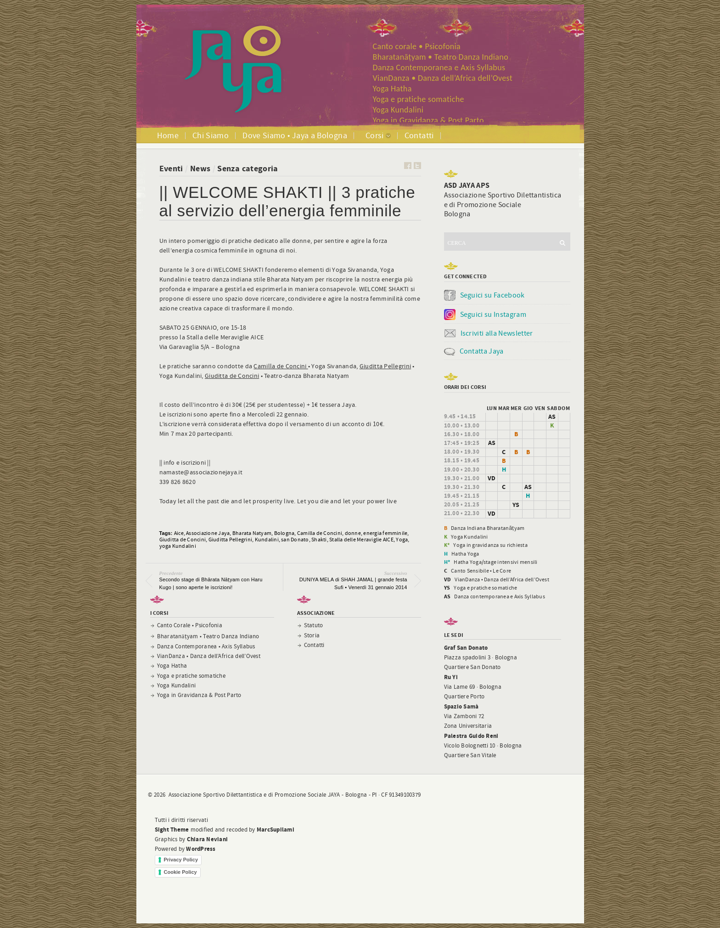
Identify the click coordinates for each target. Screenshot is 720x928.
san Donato (295, 539)
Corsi (375, 136)
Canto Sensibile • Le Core (481, 571)
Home (168, 136)
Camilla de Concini (280, 366)
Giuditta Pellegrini (385, 366)
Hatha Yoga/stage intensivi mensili (495, 562)
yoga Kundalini (177, 546)
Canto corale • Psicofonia (417, 46)
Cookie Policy (180, 872)
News (200, 169)
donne (353, 533)
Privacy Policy (181, 859)
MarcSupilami (275, 829)
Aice (179, 533)
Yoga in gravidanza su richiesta (490, 545)
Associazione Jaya (208, 533)
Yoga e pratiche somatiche (418, 99)
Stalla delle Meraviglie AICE (361, 539)
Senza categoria (247, 169)
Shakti (318, 539)
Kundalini (267, 539)
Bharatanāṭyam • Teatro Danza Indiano (441, 57)
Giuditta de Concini (232, 376)
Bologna (284, 533)
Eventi (171, 169)
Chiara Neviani (207, 839)
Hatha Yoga (465, 554)
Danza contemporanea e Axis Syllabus (499, 596)
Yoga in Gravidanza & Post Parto (428, 120)
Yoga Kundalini (398, 110)
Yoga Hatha (392, 89)
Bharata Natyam (251, 533)
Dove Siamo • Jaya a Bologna (294, 136)
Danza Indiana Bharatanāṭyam (487, 528)
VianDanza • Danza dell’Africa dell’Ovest (443, 78)
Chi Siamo (210, 136)
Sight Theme (172, 829)
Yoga (402, 539)
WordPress (200, 849)
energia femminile (385, 533)
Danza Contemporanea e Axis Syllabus (439, 67)
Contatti (419, 136)
